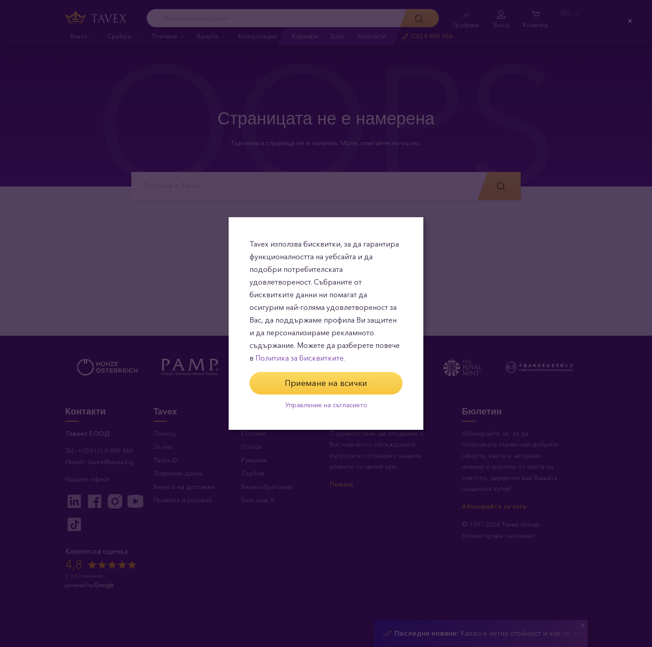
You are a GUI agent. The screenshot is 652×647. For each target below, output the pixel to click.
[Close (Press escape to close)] (629, 23)
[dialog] (326, 323)
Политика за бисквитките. (300, 358)
